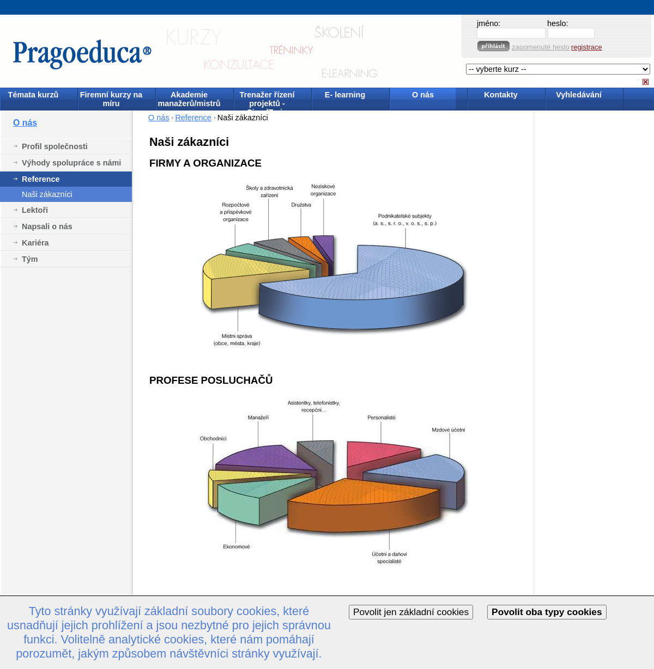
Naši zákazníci (47, 194)
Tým (30, 259)
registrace (586, 47)
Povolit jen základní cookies (411, 611)
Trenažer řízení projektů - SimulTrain (267, 99)
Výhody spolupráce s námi (71, 162)
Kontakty (501, 94)
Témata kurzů (33, 94)
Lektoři (35, 210)
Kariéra (35, 242)
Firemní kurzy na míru (111, 99)
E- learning (345, 94)
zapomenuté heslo (541, 47)
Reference (41, 179)
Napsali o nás (47, 226)
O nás (423, 94)
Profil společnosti (55, 146)
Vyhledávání (578, 94)
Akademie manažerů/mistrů (189, 99)
